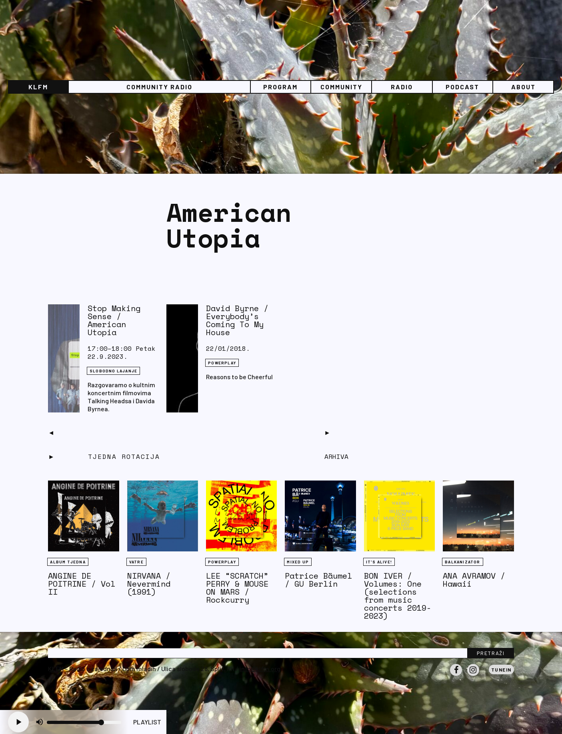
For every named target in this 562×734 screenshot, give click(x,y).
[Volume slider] (84, 722)
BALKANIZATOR (462, 561)
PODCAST (462, 86)
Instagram (473, 675)
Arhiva (336, 456)
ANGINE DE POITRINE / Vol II (81, 583)
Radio (402, 86)
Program (280, 86)
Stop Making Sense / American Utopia (114, 320)
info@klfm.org (260, 668)
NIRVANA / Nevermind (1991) (148, 583)
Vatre (136, 561)
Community (341, 86)
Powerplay (222, 362)
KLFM (38, 86)
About (523, 86)
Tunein (501, 669)
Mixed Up (298, 561)
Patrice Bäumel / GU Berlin (318, 579)
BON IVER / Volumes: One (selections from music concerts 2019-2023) (397, 595)
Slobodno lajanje (113, 370)
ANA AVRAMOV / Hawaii (474, 579)
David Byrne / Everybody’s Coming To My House (237, 320)
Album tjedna (67, 561)
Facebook (456, 675)
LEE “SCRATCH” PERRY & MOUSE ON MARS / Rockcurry (237, 587)
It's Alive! (379, 561)
